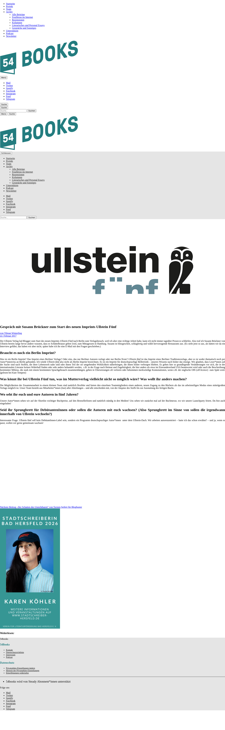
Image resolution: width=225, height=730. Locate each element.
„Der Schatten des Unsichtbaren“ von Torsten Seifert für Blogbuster (41, 507)
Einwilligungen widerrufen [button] (17, 673)
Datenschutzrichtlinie (15, 652)
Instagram (11, 93)
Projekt (9, 6)
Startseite (10, 3)
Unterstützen (12, 30)
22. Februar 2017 (8, 336)
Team (8, 9)
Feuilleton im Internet (22, 17)
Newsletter (11, 36)
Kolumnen (17, 22)
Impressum (10, 655)
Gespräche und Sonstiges (24, 28)
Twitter (9, 85)
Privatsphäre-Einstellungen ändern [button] (20, 668)
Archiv (9, 12)
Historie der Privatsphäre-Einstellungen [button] (22, 670)
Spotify (9, 88)
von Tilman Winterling (11, 333)
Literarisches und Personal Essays (28, 25)
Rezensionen (18, 20)
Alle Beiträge (18, 14)
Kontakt (9, 650)
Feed (8, 96)
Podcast (10, 33)
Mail (8, 83)
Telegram (10, 99)
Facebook (10, 91)
